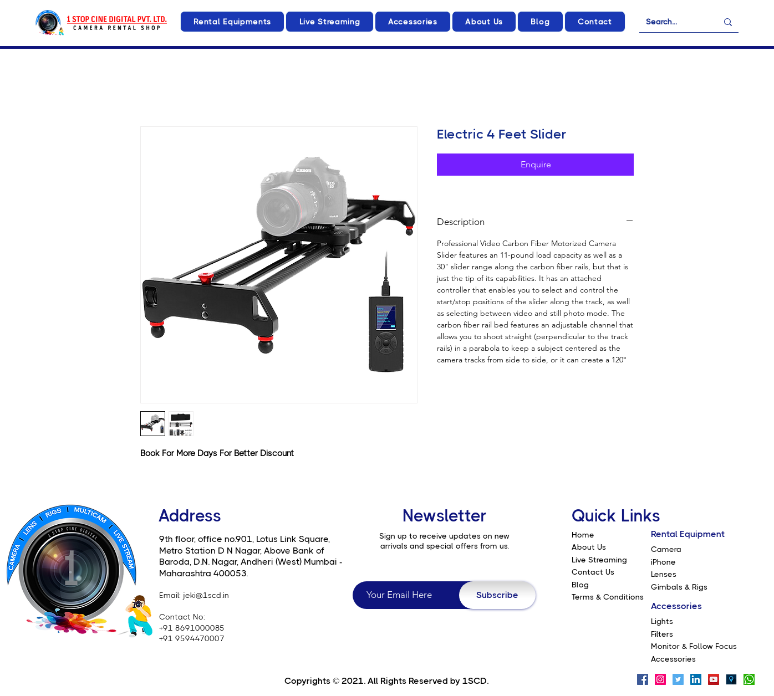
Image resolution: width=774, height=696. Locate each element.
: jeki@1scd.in (204, 595)
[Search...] (673, 22)
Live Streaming (599, 559)
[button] (232, 21)
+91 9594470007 (192, 638)
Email (169, 595)
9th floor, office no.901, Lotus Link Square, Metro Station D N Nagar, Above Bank (244, 545)
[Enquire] (535, 164)
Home (583, 534)
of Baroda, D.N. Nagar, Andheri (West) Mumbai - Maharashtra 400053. (251, 562)
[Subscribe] (497, 595)
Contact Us (593, 571)
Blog (580, 584)
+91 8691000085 (192, 627)
